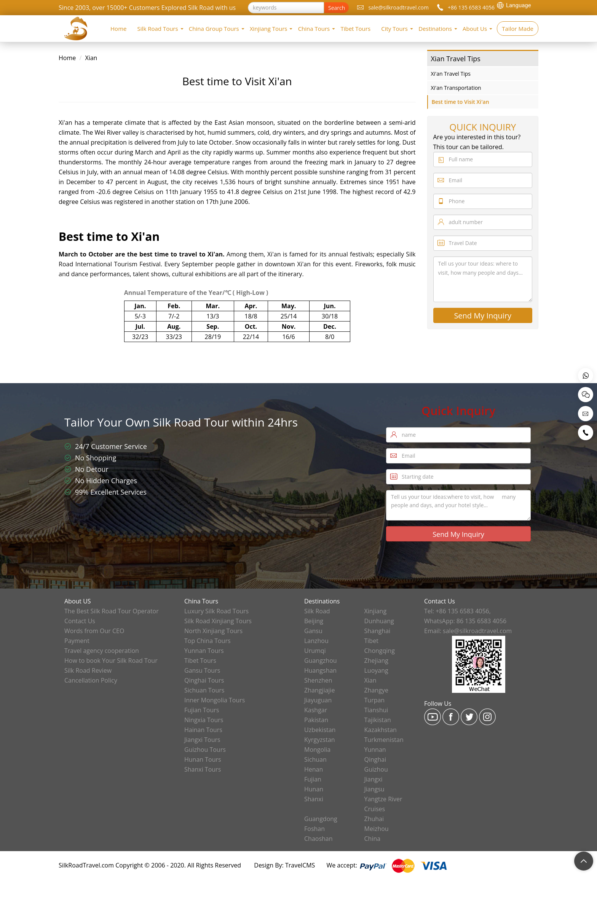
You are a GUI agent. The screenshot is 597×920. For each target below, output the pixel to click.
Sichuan (315, 759)
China (372, 838)
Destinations (435, 28)
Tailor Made (517, 28)
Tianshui (376, 710)
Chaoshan (318, 838)
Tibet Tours (355, 28)
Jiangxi (373, 779)
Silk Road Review (88, 670)
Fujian (312, 779)
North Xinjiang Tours (213, 631)
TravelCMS (300, 865)
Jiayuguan (318, 700)
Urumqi (315, 650)
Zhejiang (376, 660)
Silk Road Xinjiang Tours (218, 621)
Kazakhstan (380, 730)
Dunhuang (379, 621)
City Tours (394, 28)
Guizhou (376, 769)
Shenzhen (318, 680)
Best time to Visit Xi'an (460, 101)
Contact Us (79, 621)
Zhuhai (374, 819)
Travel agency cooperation (101, 650)
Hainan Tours (203, 730)
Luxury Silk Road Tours (216, 611)
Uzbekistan (319, 730)
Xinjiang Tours (268, 28)
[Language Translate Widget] (517, 5)
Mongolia (317, 749)
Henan (313, 769)
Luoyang (376, 670)
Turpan (374, 700)
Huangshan (320, 670)
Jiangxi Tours (202, 739)
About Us (475, 28)
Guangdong (320, 819)
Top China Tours (207, 641)
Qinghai (375, 759)
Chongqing (379, 650)
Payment (76, 641)
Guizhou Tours (205, 749)
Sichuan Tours (204, 690)
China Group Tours (214, 28)
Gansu (313, 631)
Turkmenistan (384, 739)
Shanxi (313, 799)
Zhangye (376, 690)
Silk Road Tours (157, 28)
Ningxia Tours (203, 720)
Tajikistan (377, 720)
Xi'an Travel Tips (451, 73)
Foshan (314, 828)
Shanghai (377, 631)
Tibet (371, 641)
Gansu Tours (202, 670)
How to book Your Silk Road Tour (111, 660)
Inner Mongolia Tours (214, 700)
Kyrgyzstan (319, 739)
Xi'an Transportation (456, 87)
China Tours (314, 28)
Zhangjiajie (319, 690)
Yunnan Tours (204, 650)
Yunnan (375, 749)
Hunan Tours (202, 759)
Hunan (313, 789)
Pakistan (316, 720)
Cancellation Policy (90, 680)
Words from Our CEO (94, 631)
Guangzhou (320, 660)
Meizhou (376, 828)
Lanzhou (316, 641)
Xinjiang (375, 611)
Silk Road (317, 611)
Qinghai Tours (204, 680)
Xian (91, 58)
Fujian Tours (201, 710)
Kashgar (315, 710)
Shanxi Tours (202, 769)
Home (118, 28)
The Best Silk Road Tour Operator (111, 611)
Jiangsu (374, 789)
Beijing (313, 621)
